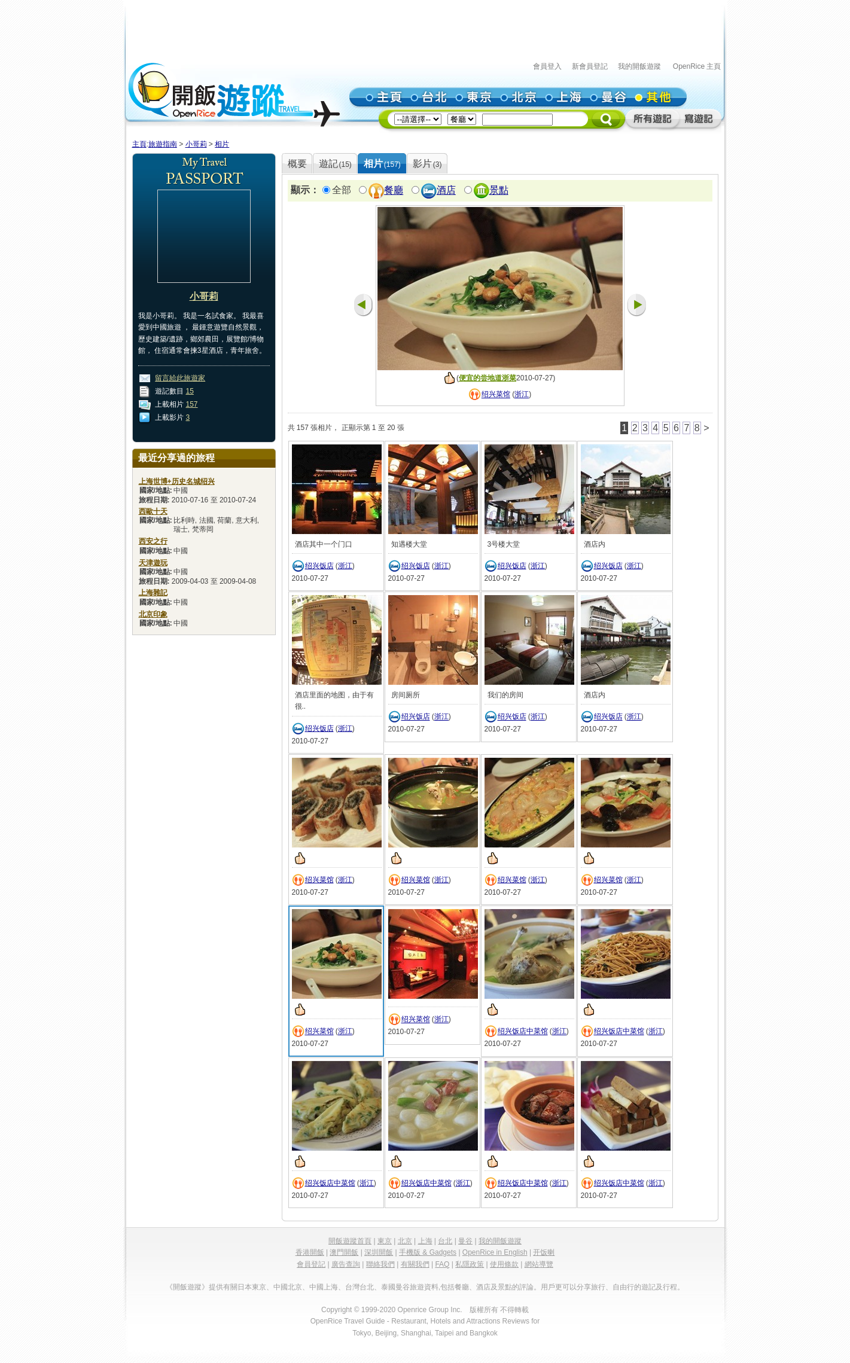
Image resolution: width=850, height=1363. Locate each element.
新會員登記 (590, 66)
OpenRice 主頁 (697, 66)
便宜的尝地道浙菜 (487, 378)
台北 (445, 1241)
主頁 (139, 144)
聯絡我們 (380, 1264)
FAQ (442, 1264)
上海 (425, 1241)
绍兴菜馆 (496, 395)
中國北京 (287, 1287)
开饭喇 (544, 1252)
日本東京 (251, 1287)
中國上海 (323, 1287)
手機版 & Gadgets (427, 1252)
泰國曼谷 (395, 1287)
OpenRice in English (495, 1252)
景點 (498, 190)
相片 (222, 144)
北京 (405, 1241)
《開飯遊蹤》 (187, 1287)
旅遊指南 (162, 144)
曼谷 (465, 1241)
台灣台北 (359, 1287)
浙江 (521, 395)
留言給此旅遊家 (180, 378)
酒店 (446, 190)
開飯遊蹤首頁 (349, 1241)
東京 (384, 1241)
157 (192, 404)
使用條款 (504, 1264)
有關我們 (415, 1264)
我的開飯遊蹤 (639, 66)
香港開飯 (309, 1252)
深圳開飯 (378, 1252)
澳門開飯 (344, 1252)
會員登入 (547, 66)
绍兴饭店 (319, 566)
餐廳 (393, 190)
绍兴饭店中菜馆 (523, 1031)
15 (190, 391)
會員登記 (311, 1264)
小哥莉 (196, 144)
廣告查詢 (345, 1264)
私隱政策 (469, 1264)
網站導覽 (539, 1264)
